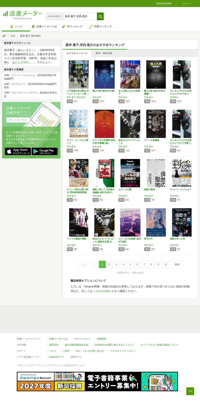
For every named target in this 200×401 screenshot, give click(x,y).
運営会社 (54, 345)
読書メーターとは (58, 339)
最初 (83, 264)
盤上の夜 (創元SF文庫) (103, 91)
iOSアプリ (76, 357)
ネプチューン (19, 84)
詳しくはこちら (18, 119)
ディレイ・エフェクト (180, 189)
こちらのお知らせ (103, 290)
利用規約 (101, 339)
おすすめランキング (77, 53)
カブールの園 (124, 189)
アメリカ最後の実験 (76, 239)
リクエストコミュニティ (123, 351)
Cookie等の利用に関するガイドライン (115, 345)
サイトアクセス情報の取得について (159, 345)
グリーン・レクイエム (23, 75)
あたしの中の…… (23, 62)
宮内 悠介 (97, 97)
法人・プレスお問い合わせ (90, 351)
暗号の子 (148, 239)
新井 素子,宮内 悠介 (76, 97)
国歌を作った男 (177, 239)
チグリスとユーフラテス (25, 92)
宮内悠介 (174, 97)
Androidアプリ (56, 357)
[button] (100, 16)
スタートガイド (82, 339)
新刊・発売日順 (104, 53)
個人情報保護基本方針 (76, 345)
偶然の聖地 (149, 189)
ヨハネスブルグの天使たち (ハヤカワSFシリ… (180, 94)
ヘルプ (52, 351)
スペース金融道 (151, 140)
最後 (177, 264)
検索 (13, 35)
